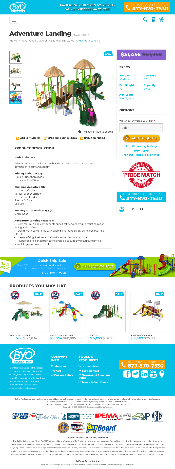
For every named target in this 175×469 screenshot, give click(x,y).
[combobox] (141, 127)
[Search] (145, 20)
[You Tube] (153, 376)
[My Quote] (154, 20)
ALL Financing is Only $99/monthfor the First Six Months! (141, 150)
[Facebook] (127, 376)
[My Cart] (162, 20)
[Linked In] (145, 376)
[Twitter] (136, 376)
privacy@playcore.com (124, 464)
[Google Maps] (162, 376)
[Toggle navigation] (14, 20)
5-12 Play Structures (62, 40)
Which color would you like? (137, 120)
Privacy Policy (84, 454)
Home (13, 40)
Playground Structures (34, 40)
